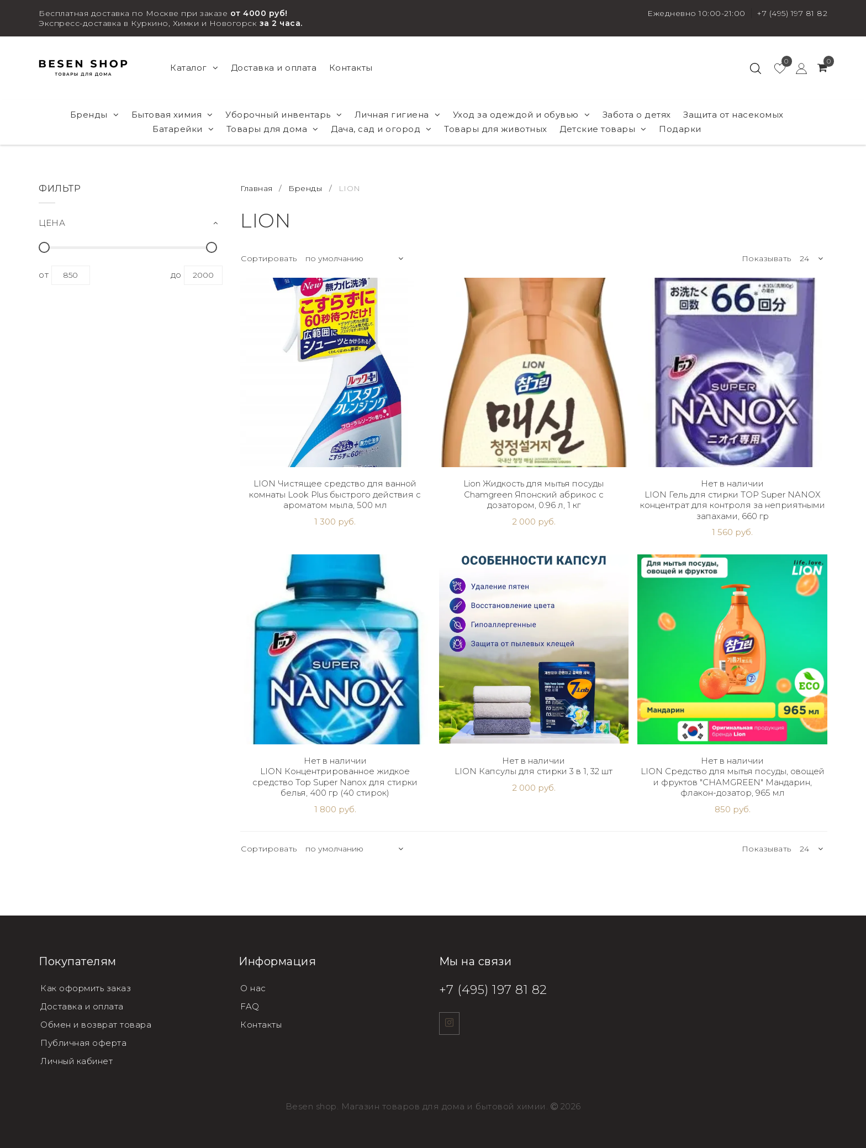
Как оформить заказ (86, 988)
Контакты (351, 67)
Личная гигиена (398, 114)
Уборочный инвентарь (283, 114)
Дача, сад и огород (381, 129)
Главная (257, 188)
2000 (203, 275)
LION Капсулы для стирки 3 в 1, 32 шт (533, 771)
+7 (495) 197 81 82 (792, 13)
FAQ (250, 1006)
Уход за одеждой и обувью (521, 114)
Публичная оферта (84, 1041)
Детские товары (603, 129)
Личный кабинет (77, 1059)
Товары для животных (495, 129)
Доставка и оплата (274, 67)
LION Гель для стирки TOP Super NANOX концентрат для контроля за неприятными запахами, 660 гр (732, 505)
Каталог (194, 68)
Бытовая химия (172, 114)
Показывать (766, 258)
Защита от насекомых (733, 114)
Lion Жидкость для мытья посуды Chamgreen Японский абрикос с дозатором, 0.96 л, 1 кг (533, 494)
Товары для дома (272, 129)
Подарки (680, 129)
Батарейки (183, 129)
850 (70, 275)
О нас (253, 988)
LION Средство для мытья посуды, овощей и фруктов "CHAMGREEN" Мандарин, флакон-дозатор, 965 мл (733, 782)
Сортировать (269, 258)
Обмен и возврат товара (97, 1023)
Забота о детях (637, 114)
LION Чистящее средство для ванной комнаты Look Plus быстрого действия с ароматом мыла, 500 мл (335, 494)
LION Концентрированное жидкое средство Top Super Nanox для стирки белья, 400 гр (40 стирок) (335, 782)
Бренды (94, 114)
